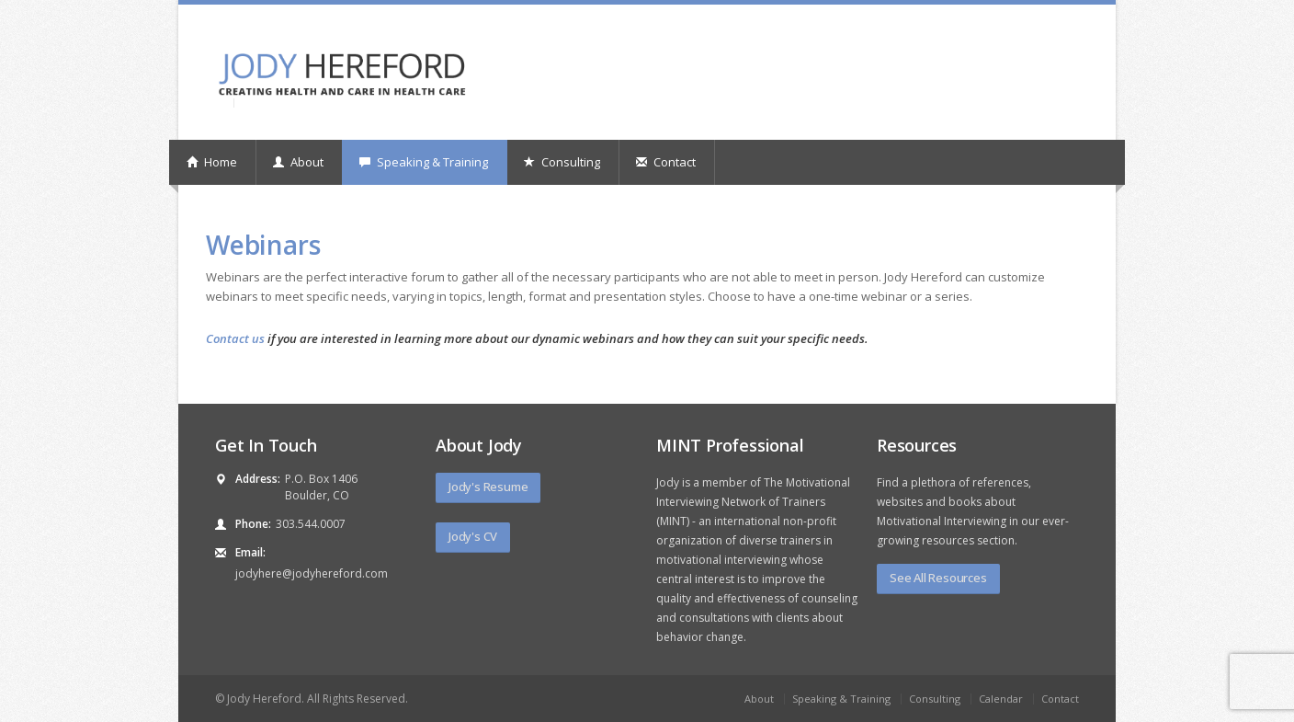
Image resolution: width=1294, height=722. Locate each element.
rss (1071, 33)
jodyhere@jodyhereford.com (311, 573)
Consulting (562, 162)
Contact (666, 162)
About (298, 162)
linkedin (1046, 33)
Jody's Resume (488, 486)
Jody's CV (472, 536)
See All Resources (938, 577)
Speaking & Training (423, 162)
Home (212, 162)
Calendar (1001, 698)
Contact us (235, 338)
